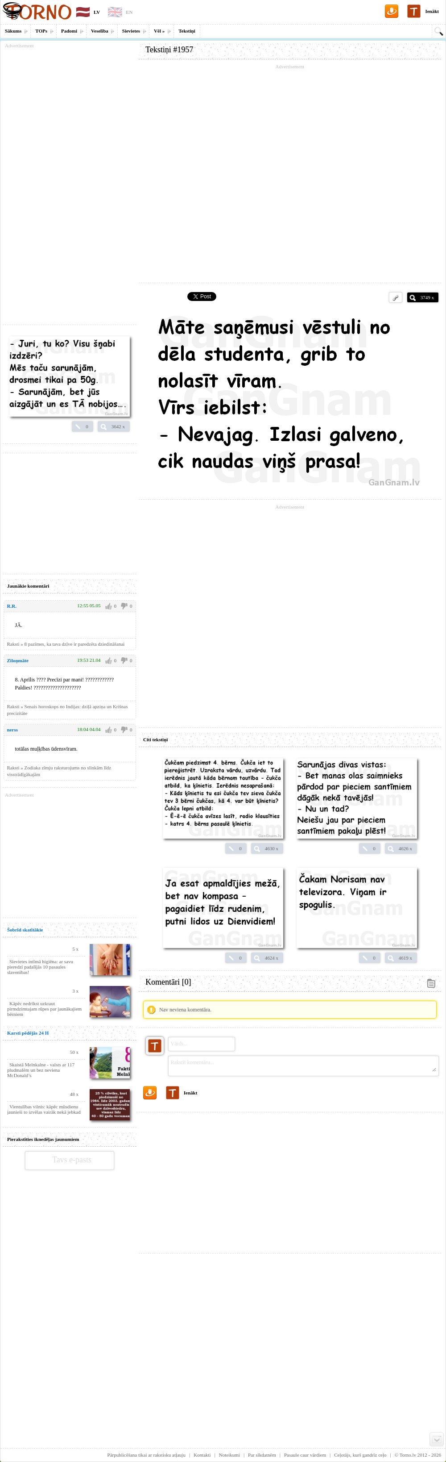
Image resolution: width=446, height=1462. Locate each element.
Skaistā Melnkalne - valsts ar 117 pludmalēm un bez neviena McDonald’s (40, 1070)
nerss (12, 729)
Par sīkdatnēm (262, 1455)
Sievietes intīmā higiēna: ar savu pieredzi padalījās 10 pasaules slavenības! (40, 967)
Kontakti (202, 1455)
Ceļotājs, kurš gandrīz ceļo (360, 1455)
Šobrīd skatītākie (25, 929)
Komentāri (168, 981)
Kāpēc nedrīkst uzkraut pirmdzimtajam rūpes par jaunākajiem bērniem (44, 1009)
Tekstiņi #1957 (169, 49)
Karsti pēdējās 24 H (28, 1033)
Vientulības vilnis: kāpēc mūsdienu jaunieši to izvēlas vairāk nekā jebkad (44, 1109)
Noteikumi (229, 1455)
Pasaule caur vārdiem (305, 1455)
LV (97, 12)
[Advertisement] (289, 1179)
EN (129, 12)
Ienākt (432, 11)
